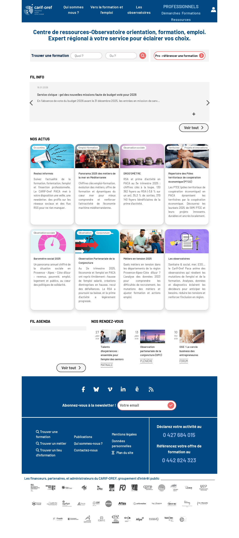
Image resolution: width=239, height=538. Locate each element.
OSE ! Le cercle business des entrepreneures (188, 363)
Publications (83, 449)
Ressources (181, 19)
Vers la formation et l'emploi (106, 10)
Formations (191, 13)
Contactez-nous (86, 462)
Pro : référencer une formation (179, 55)
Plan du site (122, 465)
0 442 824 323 (179, 472)
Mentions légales (124, 446)
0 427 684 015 (179, 447)
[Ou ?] (121, 55)
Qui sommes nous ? (74, 10)
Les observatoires (139, 10)
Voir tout (193, 139)
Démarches (170, 13)
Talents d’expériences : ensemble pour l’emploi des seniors (112, 365)
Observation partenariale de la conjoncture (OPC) (151, 363)
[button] (32, 109)
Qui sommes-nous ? (88, 455)
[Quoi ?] (86, 55)
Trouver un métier (51, 455)
